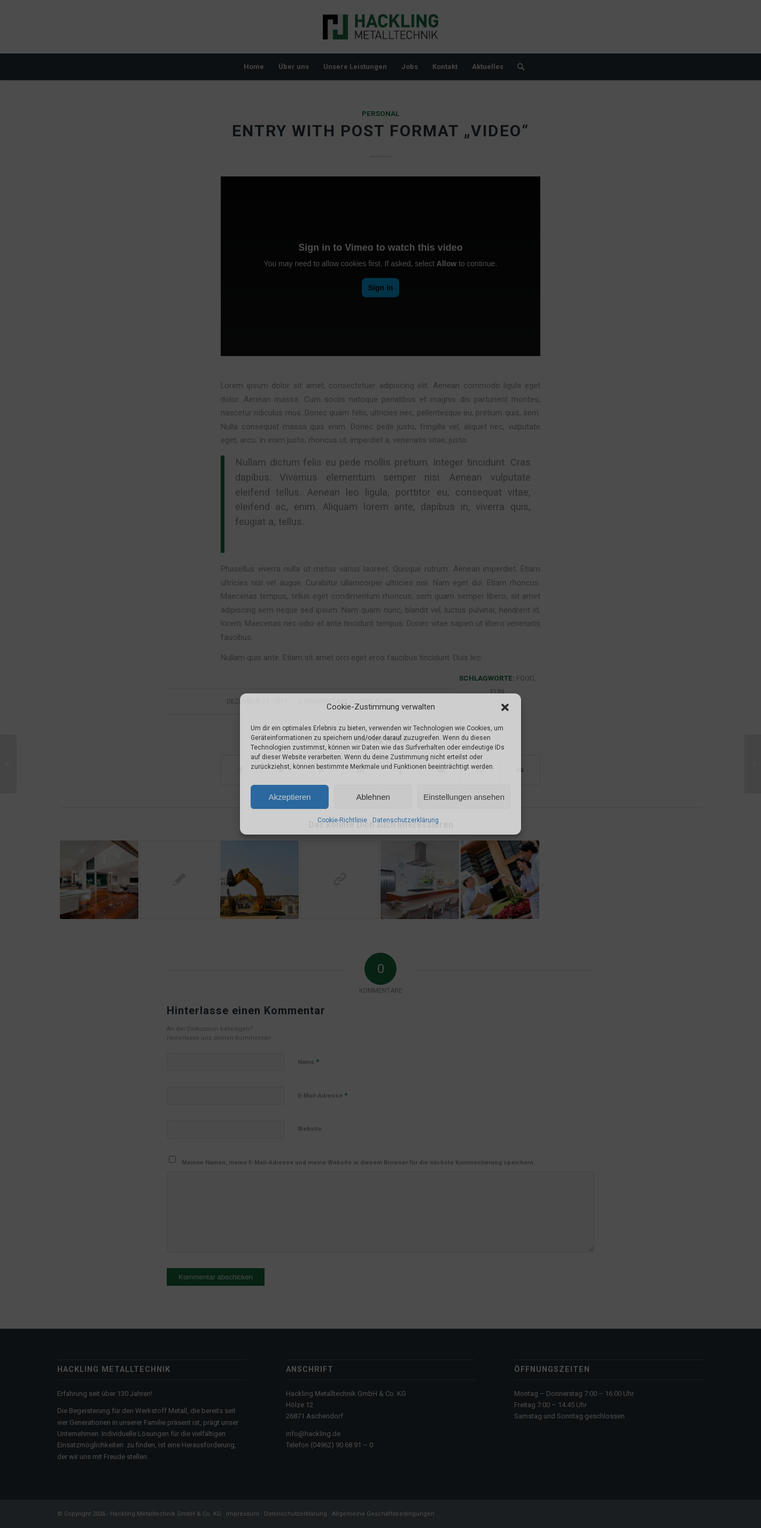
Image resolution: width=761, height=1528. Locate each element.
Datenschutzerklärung (405, 820)
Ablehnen (373, 796)
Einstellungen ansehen (463, 796)
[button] (505, 707)
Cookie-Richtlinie (342, 820)
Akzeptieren (289, 796)
